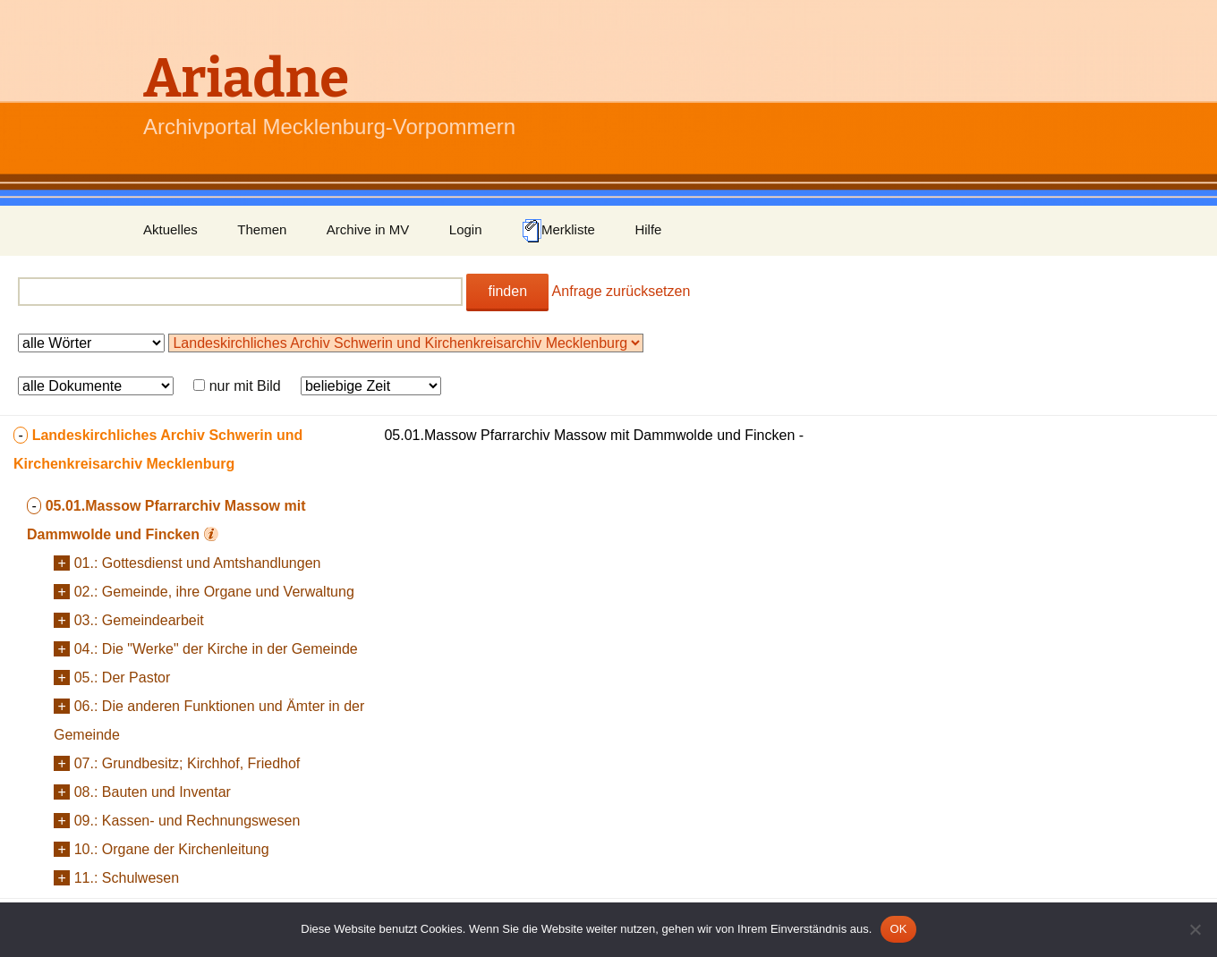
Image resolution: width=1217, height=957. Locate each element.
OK (897, 929)
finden (507, 291)
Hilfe (647, 229)
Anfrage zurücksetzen (621, 291)
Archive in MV (368, 229)
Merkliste (558, 230)
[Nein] (1195, 929)
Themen (261, 229)
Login (465, 229)
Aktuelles (170, 229)
